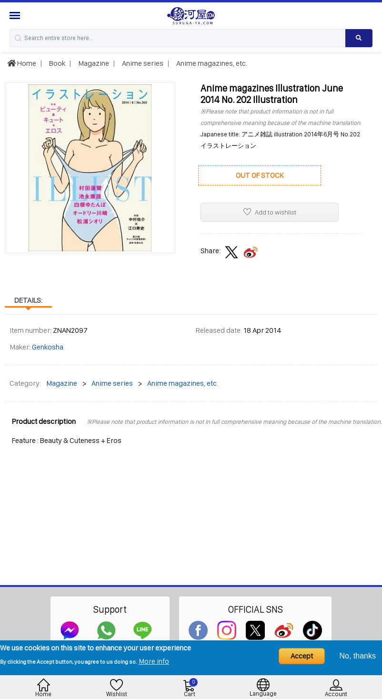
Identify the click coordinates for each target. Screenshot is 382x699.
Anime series (142, 63)
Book (56, 63)
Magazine (93, 63)
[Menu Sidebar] (16, 15)
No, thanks (358, 656)
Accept (302, 655)
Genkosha (47, 346)
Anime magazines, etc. (211, 63)
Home (21, 63)
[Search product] (358, 38)
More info (154, 661)
